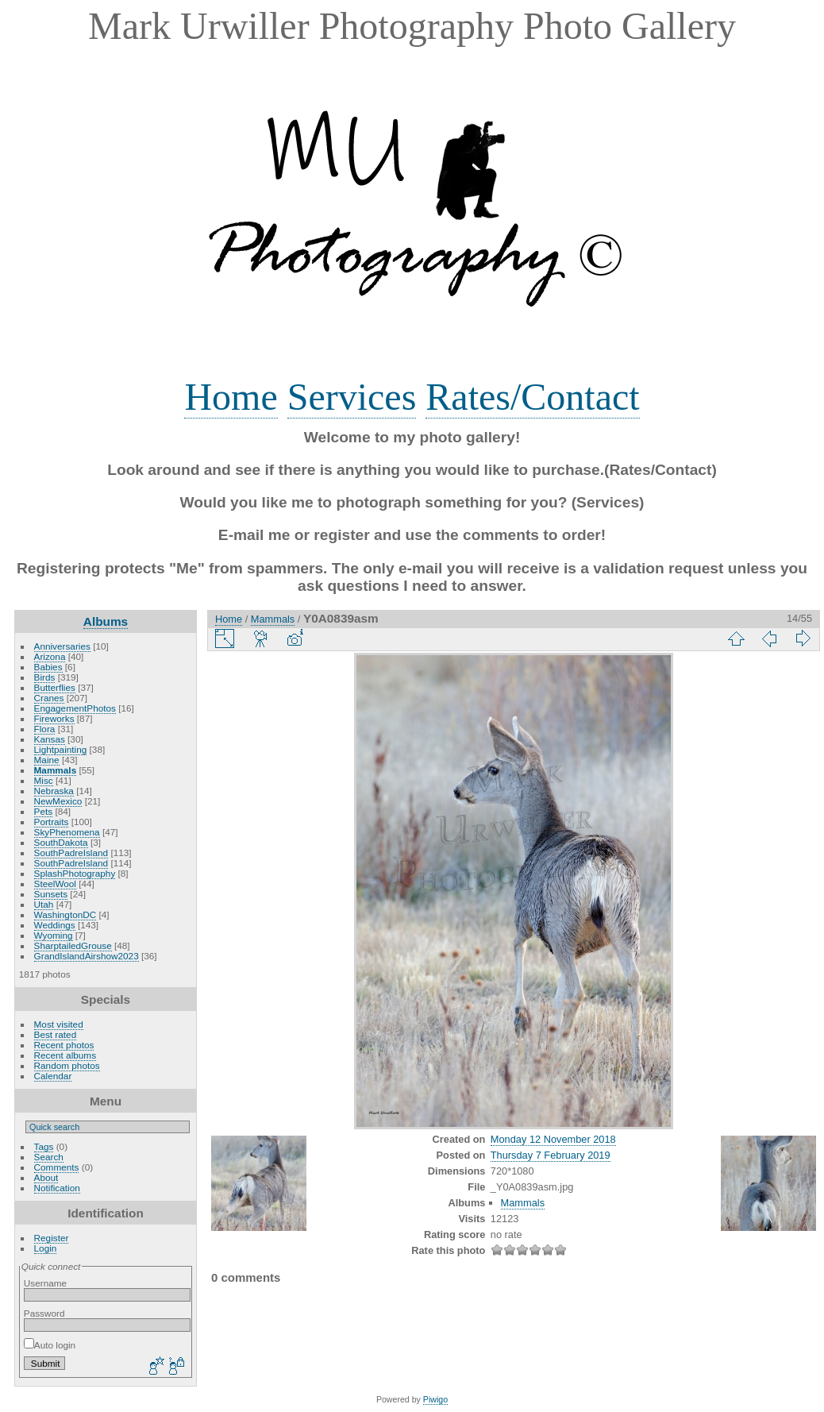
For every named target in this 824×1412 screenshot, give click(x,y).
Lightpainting (60, 749)
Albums (105, 621)
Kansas (49, 739)
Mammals (55, 770)
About (46, 1177)
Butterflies (54, 687)
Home (230, 397)
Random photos (67, 1065)
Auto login (49, 1345)
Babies (48, 667)
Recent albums (65, 1055)
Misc (43, 780)
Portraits (51, 821)
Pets (43, 811)
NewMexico (58, 801)
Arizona (50, 656)
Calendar (53, 1076)
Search (49, 1157)
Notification (57, 1187)
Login (45, 1248)
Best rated (55, 1034)
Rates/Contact (532, 397)
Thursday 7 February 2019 (550, 1155)
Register (51, 1238)
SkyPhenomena (67, 832)
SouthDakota (61, 842)
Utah (44, 904)
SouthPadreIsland (71, 852)
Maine (47, 759)
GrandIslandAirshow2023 (86, 956)
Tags (44, 1146)
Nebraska (54, 790)
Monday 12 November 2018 (553, 1139)
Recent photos (64, 1045)
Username (45, 1283)
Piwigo (435, 1399)
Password (44, 1313)
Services (352, 397)
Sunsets (51, 894)
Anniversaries (62, 646)
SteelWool (55, 883)
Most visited (58, 1024)
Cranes (49, 697)
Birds (45, 677)
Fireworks (54, 718)
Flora (45, 728)
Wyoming (53, 935)
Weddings (54, 925)
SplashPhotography (75, 873)
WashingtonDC (65, 914)
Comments (56, 1167)
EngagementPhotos (75, 708)
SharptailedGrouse (73, 945)
